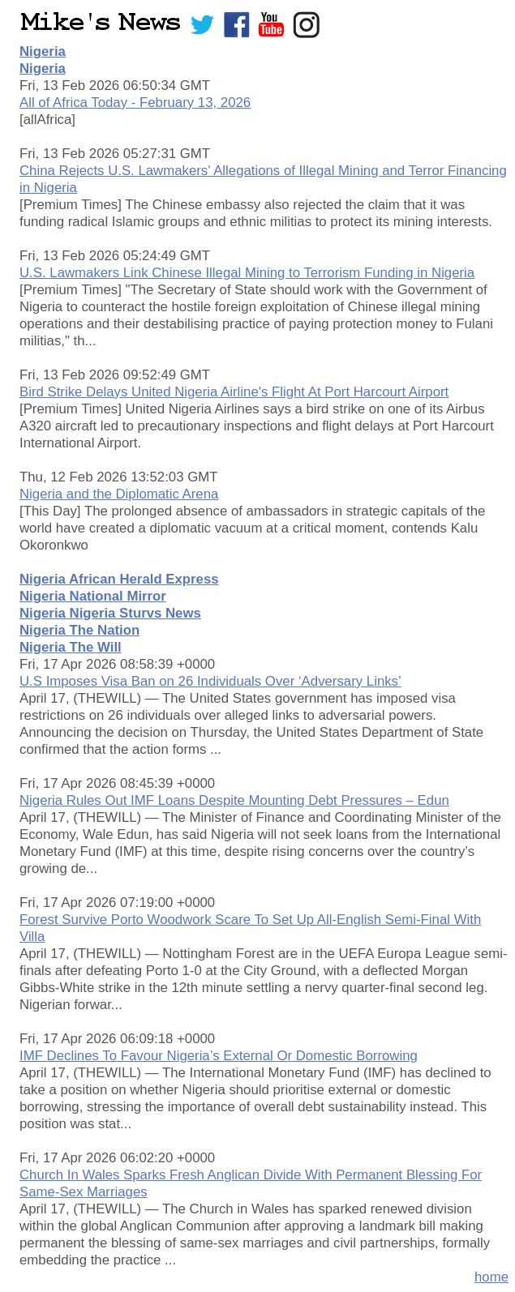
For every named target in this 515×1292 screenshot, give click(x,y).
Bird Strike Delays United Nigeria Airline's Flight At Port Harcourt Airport (233, 392)
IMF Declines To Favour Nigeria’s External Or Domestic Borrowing (218, 1055)
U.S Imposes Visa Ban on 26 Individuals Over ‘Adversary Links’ (210, 681)
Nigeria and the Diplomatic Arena (118, 494)
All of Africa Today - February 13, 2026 (135, 102)
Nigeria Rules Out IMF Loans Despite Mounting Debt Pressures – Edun (234, 800)
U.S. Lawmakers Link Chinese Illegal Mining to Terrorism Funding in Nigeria (246, 272)
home (491, 1277)
